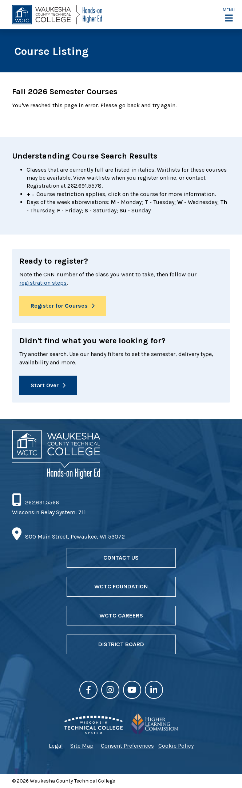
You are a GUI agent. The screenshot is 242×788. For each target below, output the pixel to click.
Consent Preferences (127, 745)
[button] (228, 15)
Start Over (45, 385)
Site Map (82, 745)
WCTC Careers (121, 615)
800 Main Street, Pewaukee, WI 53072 (75, 536)
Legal (56, 745)
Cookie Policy (176, 745)
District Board (121, 644)
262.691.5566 (42, 502)
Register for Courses (59, 305)
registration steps (43, 282)
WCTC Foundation (121, 586)
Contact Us (121, 557)
